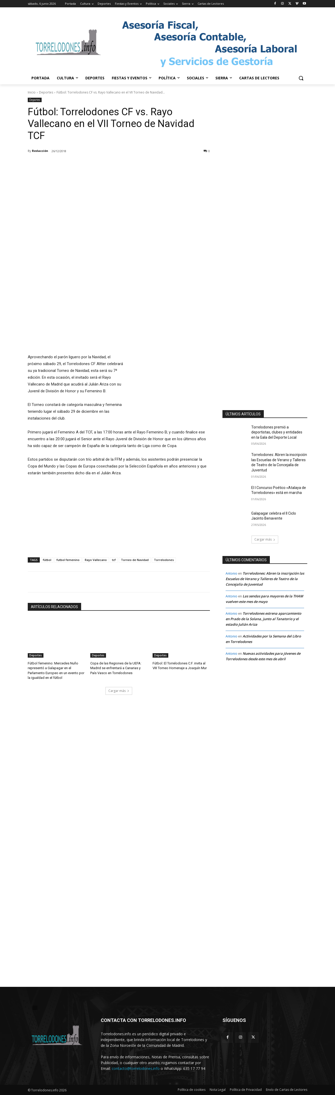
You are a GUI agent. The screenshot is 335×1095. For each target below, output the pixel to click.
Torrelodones (164, 560)
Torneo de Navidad (135, 560)
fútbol (47, 560)
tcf (114, 560)
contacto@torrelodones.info (136, 1068)
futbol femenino (68, 560)
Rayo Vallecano (96, 560)
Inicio (32, 92)
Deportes (46, 92)
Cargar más (118, 691)
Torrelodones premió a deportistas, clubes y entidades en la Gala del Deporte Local (276, 432)
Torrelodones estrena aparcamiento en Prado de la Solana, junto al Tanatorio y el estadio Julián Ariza (263, 619)
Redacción (40, 151)
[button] (301, 78)
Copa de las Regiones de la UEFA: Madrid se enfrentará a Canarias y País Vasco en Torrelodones (115, 668)
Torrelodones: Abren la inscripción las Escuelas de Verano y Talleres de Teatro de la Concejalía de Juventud (265, 579)
